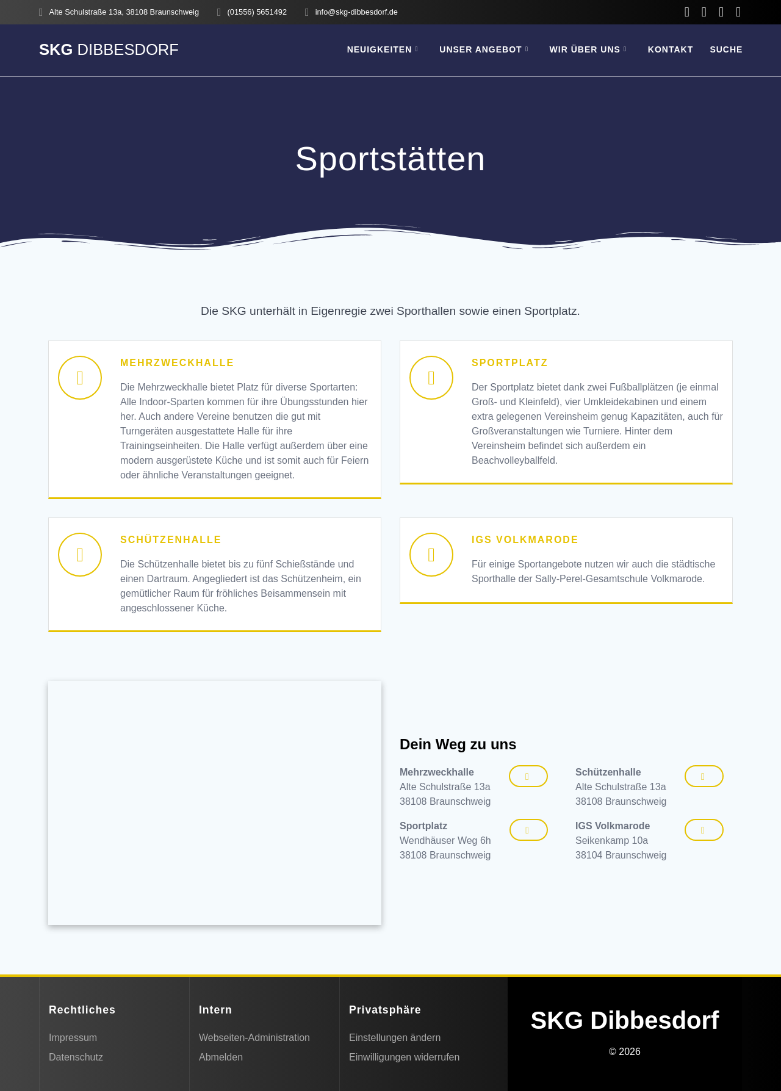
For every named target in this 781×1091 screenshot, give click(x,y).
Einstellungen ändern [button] (395, 1037)
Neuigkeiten (379, 49)
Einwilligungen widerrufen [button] (404, 1057)
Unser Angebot (480, 49)
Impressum (73, 1037)
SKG (109, 50)
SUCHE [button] (726, 49)
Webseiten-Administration (254, 1037)
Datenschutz (76, 1057)
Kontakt (670, 49)
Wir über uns (585, 49)
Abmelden (221, 1057)
